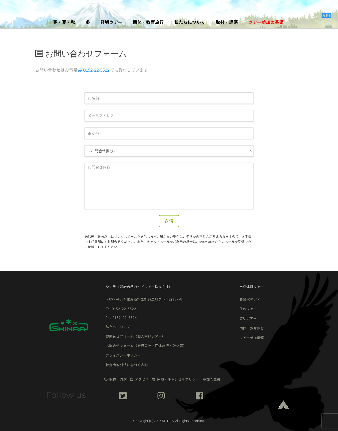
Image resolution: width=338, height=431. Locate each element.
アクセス (139, 379)
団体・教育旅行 (251, 328)
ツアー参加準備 (251, 338)
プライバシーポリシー (123, 355)
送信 (169, 221)
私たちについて (118, 327)
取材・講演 (115, 379)
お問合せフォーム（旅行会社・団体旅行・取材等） (146, 346)
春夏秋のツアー (251, 299)
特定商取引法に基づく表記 (127, 365)
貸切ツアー (248, 318)
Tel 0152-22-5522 (121, 309)
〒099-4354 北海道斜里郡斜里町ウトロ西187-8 (144, 299)
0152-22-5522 (93, 70)
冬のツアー (248, 309)
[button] (169, 8)
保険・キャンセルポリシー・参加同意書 (186, 379)
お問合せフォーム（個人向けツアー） (135, 336)
